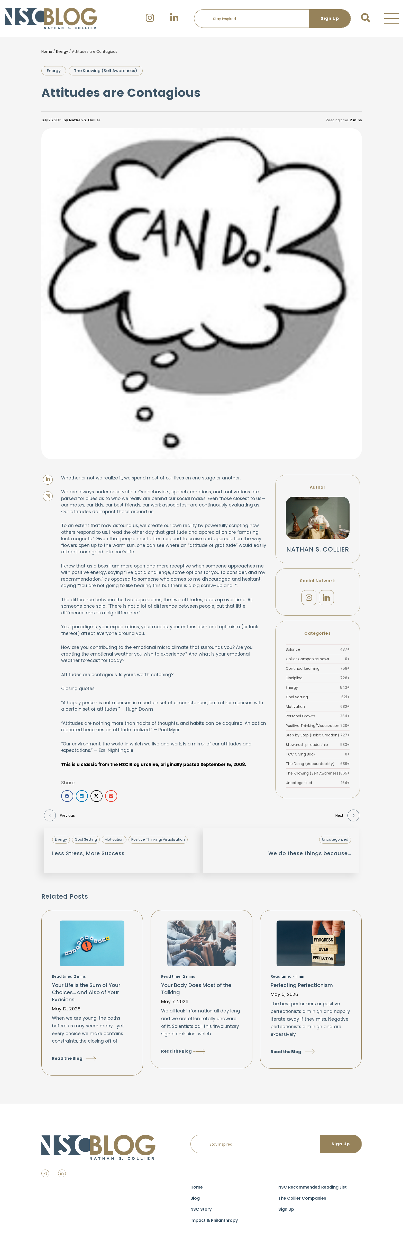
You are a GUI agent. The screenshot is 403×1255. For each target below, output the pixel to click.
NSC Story (201, 1209)
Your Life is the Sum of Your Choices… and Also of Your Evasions (86, 992)
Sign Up (286, 1209)
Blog (195, 1198)
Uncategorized (318, 783)
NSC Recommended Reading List (312, 1187)
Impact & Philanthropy (214, 1220)
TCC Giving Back (318, 754)
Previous (59, 815)
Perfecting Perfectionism (302, 985)
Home (46, 51)
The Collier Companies (302, 1198)
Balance (318, 649)
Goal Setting (318, 697)
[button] (392, 18)
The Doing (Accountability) (318, 764)
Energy (62, 51)
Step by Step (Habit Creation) (318, 735)
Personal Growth (318, 716)
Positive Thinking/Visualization (318, 726)
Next (347, 815)
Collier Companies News (318, 659)
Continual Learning (318, 668)
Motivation (318, 706)
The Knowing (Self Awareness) (105, 71)
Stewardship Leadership (318, 745)
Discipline (318, 678)
